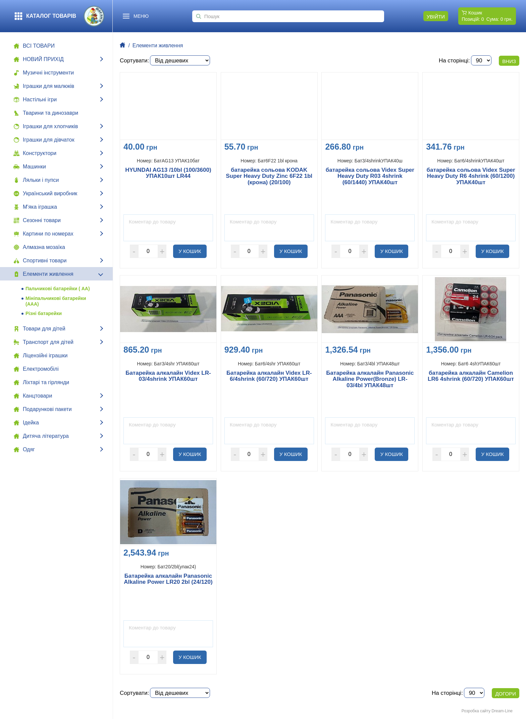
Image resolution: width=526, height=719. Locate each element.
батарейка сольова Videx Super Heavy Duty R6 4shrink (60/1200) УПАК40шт (471, 176)
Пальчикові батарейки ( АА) (57, 288)
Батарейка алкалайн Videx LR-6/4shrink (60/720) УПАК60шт (269, 376)
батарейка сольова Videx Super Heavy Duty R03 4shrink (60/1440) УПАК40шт (370, 176)
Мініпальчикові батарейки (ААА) (55, 301)
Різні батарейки (43, 313)
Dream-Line (502, 711)
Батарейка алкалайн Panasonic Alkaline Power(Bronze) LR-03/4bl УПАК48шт (370, 379)
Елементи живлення (158, 45)
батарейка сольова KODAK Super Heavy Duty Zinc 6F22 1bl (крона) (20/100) (269, 176)
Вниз (509, 61)
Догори (505, 694)
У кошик (192, 251)
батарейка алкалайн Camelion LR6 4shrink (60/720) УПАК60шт (471, 376)
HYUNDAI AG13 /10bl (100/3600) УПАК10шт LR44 (168, 173)
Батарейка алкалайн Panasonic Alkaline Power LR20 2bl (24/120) (168, 579)
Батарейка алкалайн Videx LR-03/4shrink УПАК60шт (168, 376)
